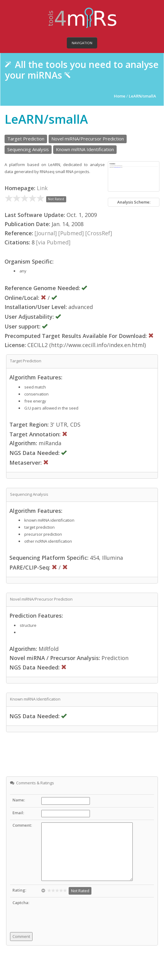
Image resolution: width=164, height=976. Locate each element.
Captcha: (20, 902)
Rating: (19, 890)
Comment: (22, 825)
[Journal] (46, 233)
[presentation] (87, 912)
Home (120, 96)
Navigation (82, 43)
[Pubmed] (71, 233)
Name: (18, 800)
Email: (18, 812)
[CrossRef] (98, 233)
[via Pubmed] (53, 242)
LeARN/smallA (142, 96)
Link (42, 188)
